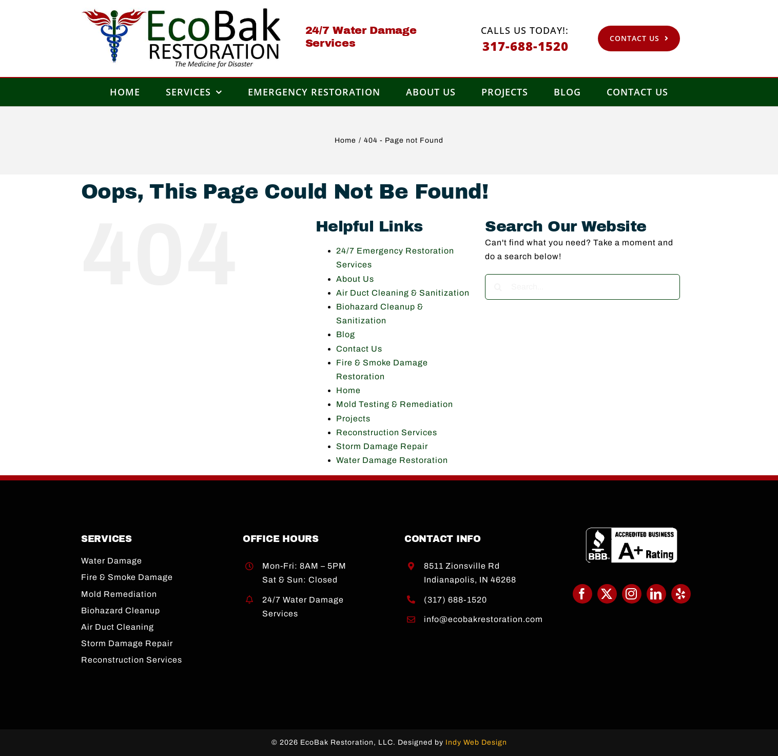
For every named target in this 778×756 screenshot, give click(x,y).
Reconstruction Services (386, 432)
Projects (353, 418)
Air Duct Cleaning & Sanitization (403, 292)
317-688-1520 (525, 45)
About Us (355, 279)
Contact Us (359, 348)
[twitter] (607, 594)
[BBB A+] (631, 531)
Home (348, 390)
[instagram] (631, 594)
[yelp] (681, 594)
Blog (345, 334)
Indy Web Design (476, 742)
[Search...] (582, 287)
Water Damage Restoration (392, 460)
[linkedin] (656, 594)
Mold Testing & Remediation (394, 404)
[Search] (498, 287)
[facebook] (582, 594)
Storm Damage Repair (382, 446)
